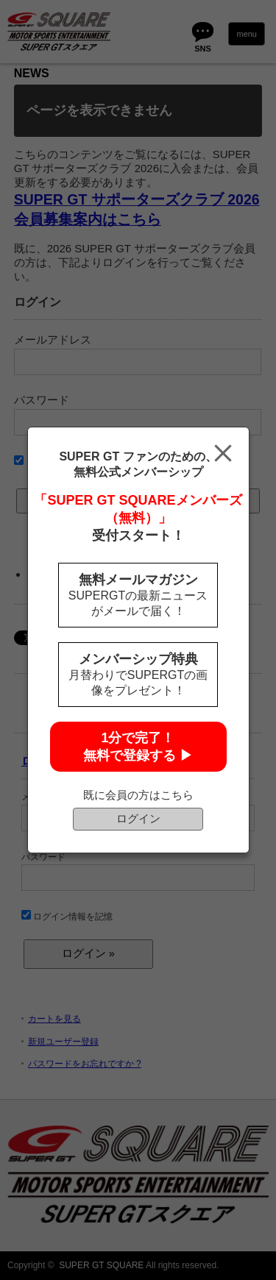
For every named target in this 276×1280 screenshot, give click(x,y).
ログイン (138, 818)
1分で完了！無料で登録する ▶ (138, 746)
